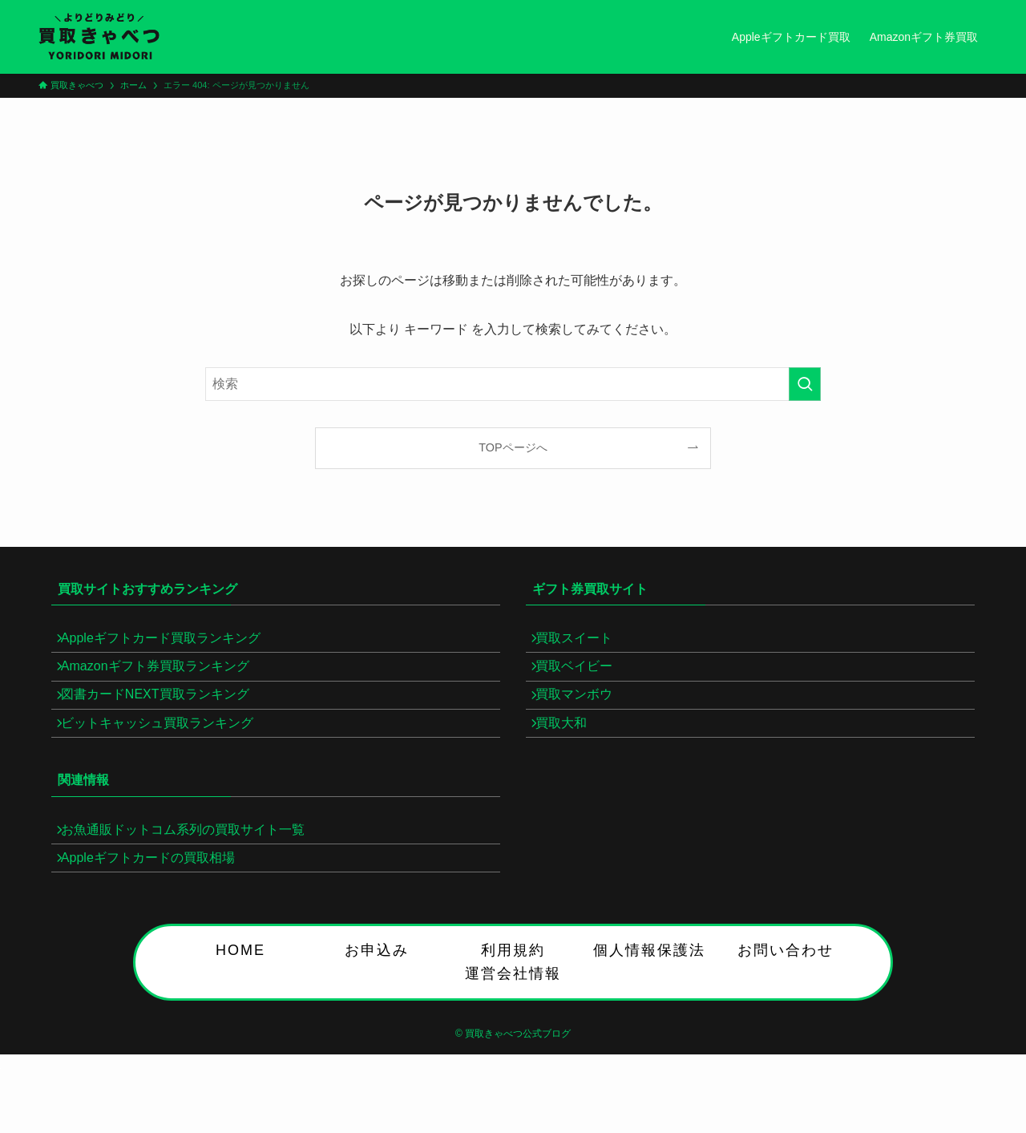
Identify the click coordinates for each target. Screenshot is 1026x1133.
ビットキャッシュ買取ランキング (167, 756)
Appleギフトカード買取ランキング (170, 642)
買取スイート (583, 642)
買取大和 (570, 756)
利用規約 (513, 1009)
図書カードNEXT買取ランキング (165, 719)
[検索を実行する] (805, 384)
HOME (240, 1009)
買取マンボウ (583, 719)
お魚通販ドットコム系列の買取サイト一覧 (192, 873)
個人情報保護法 (649, 1009)
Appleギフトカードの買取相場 (157, 911)
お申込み (377, 1009)
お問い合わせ (785, 1009)
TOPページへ (513, 447)
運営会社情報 (513, 1032)
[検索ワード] (513, 384)
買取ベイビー (583, 680)
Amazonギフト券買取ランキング (165, 680)
